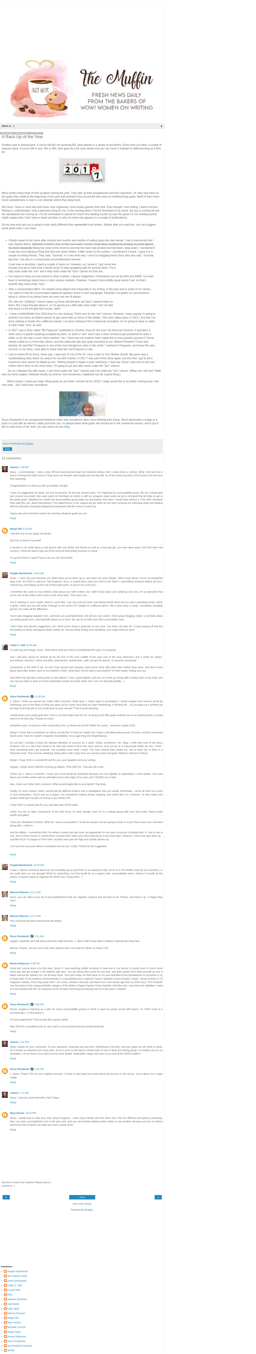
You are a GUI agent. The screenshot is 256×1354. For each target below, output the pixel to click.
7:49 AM (24, 467)
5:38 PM (35, 963)
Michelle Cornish (16, 1327)
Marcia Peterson (19, 892)
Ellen (10, 1294)
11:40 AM (40, 696)
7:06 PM (39, 1004)
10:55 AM (31, 645)
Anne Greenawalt (16, 1280)
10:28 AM (38, 865)
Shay (121, 255)
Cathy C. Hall (17, 645)
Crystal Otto (13, 1290)
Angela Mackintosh (21, 573)
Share (7, 449)
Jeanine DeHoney (17, 1299)
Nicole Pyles (14, 1332)
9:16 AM (27, 528)
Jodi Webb (13, 1304)
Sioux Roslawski (19, 696)
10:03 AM (38, 573)
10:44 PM (31, 1113)
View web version (82, 1203)
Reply (13, 518)
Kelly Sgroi (13, 1308)
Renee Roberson (19, 963)
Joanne (14, 467)
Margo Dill (16, 528)
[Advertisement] (82, 29)
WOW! (11, 1350)
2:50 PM (39, 1069)
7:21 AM (24, 1092)
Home (82, 1197)
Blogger (89, 1209)
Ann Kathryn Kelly (17, 1276)
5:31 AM (39, 936)
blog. (67, 426)
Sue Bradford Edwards (19, 1345)
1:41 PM (24, 1042)
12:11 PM (35, 892)
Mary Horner (17, 1113)
